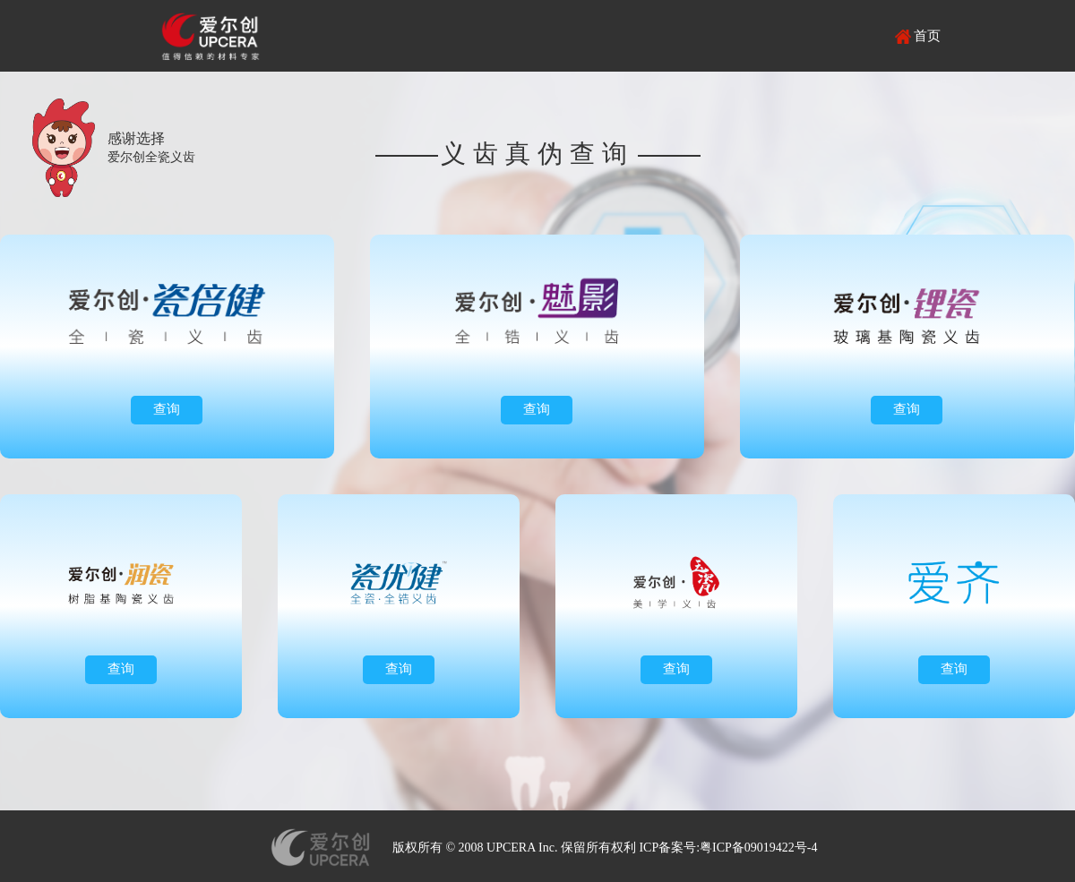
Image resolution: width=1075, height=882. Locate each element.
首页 (927, 36)
